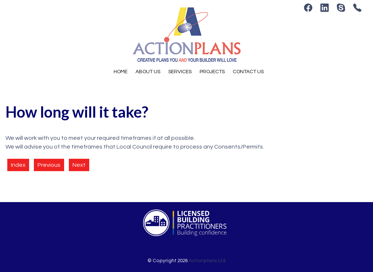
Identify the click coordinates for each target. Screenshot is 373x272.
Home (120, 71)
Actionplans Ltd (207, 260)
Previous (49, 165)
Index (18, 165)
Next (79, 165)
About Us (148, 71)
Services (180, 71)
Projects (212, 71)
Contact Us (248, 71)
